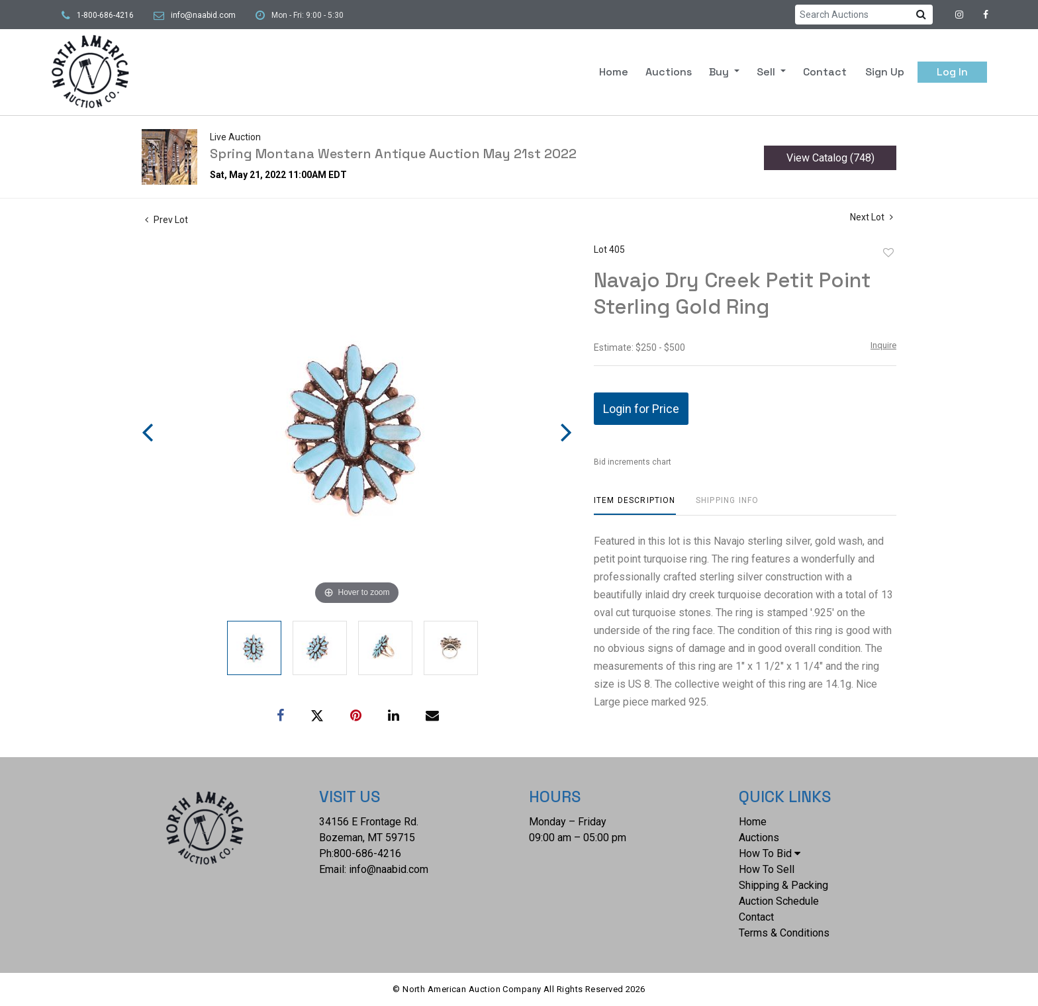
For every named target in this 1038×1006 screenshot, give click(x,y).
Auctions (668, 72)
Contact (825, 72)
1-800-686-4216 (105, 15)
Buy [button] (720, 72)
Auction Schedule (779, 901)
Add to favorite (888, 253)
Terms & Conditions (784, 933)
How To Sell (766, 869)
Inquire (883, 345)
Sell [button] (767, 72)
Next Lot (871, 217)
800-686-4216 (367, 853)
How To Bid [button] (769, 853)
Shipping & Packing (783, 885)
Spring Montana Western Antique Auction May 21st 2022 (393, 153)
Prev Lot (166, 219)
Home (613, 72)
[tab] (635, 505)
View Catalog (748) (830, 158)
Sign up (884, 72)
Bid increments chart (632, 462)
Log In (952, 72)
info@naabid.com (203, 15)
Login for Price (641, 409)
